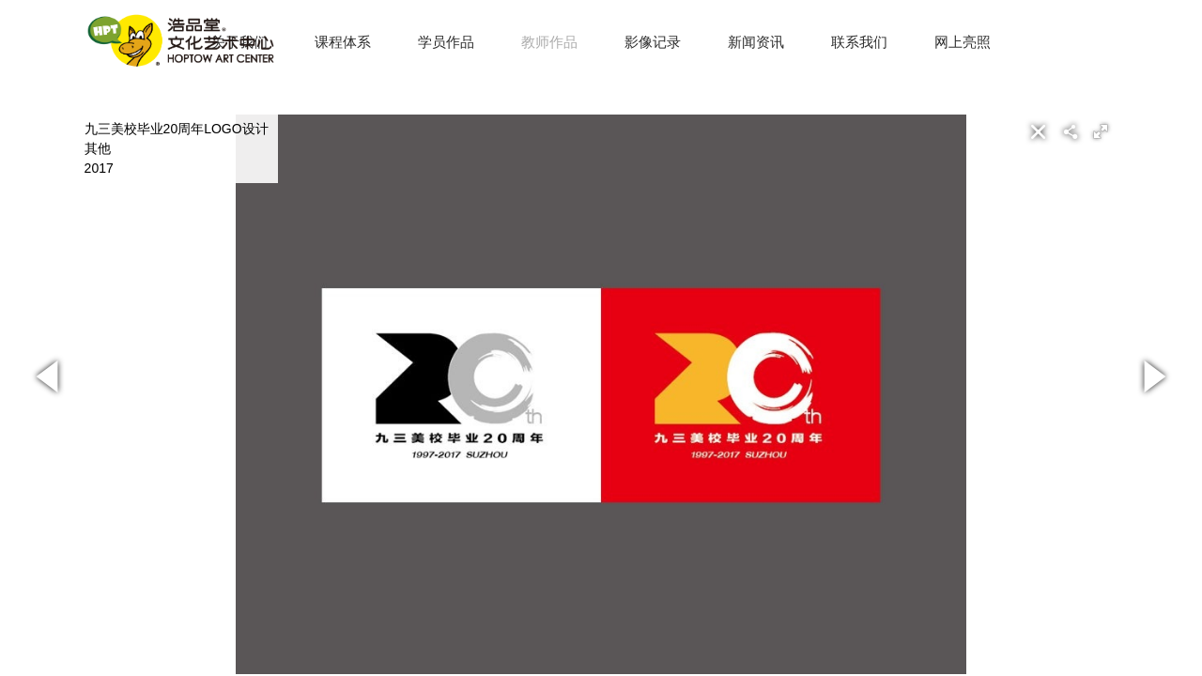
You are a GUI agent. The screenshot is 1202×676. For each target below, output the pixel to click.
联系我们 (859, 42)
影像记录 (652, 42)
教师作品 (549, 42)
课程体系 (343, 42)
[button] (1101, 131)
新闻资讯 (756, 42)
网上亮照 (962, 42)
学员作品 (446, 42)
